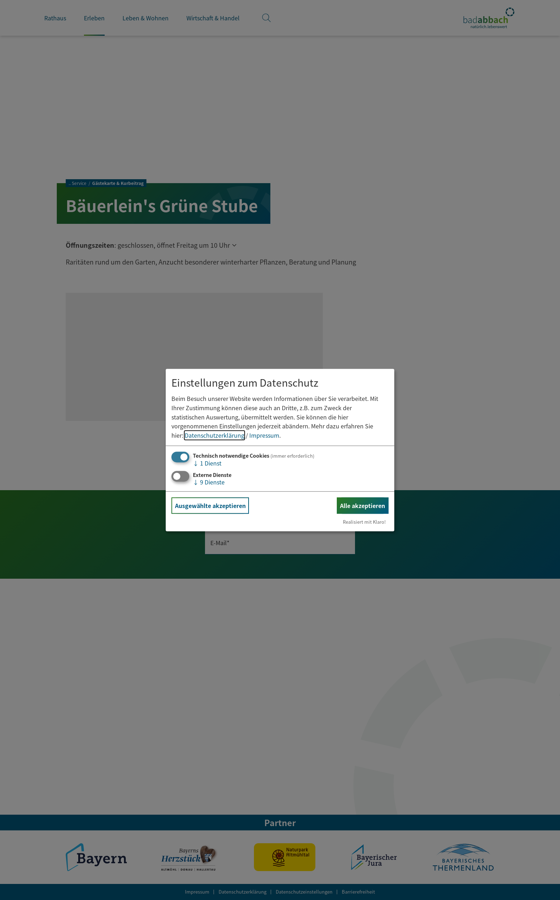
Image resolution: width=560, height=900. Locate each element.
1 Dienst (207, 463)
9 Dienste (209, 482)
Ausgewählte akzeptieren (210, 505)
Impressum (264, 435)
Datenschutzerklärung (214, 435)
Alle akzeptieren (362, 505)
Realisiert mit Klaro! (364, 521)
